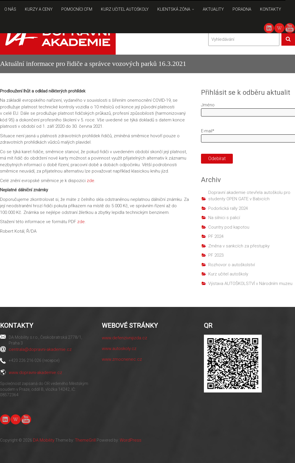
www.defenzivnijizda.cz (124, 337)
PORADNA (242, 9)
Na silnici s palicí (224, 217)
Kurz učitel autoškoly (228, 274)
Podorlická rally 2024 (228, 208)
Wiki (279, 28)
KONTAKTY (270, 9)
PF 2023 (216, 255)
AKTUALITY (213, 9)
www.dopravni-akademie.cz (35, 372)
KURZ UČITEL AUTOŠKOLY (125, 9)
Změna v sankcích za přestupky (239, 246)
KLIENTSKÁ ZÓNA (173, 9)
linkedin (269, 28)
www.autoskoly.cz (119, 348)
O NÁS (10, 9)
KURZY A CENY (39, 9)
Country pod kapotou (228, 227)
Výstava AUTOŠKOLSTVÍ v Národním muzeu (250, 283)
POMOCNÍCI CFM (76, 9)
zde (90, 180)
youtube (290, 28)
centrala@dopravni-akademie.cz (40, 349)
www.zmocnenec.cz (122, 359)
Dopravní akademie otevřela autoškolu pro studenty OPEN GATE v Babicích (249, 196)
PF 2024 (216, 236)
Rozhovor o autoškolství (231, 264)
